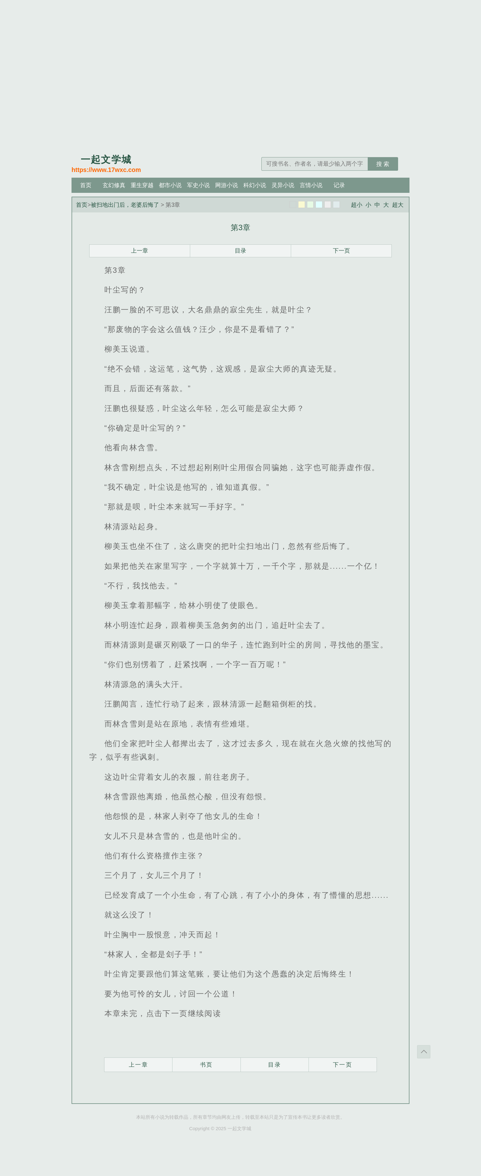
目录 (240, 251)
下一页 (341, 251)
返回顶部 (423, 1051)
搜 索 (382, 164)
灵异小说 (283, 185)
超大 (397, 205)
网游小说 (226, 185)
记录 (339, 185)
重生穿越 (142, 185)
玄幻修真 (114, 185)
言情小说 (311, 185)
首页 (85, 185)
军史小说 (198, 185)
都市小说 (170, 185)
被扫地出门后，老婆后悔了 (125, 205)
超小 (356, 205)
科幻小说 (254, 185)
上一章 (139, 251)
